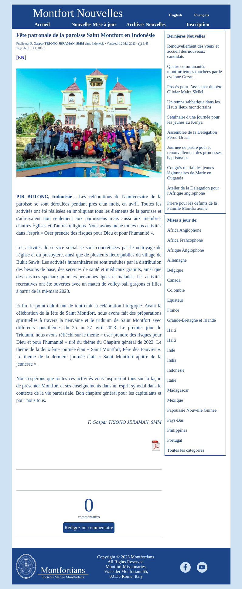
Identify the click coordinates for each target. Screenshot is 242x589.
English (175, 15)
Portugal (174, 440)
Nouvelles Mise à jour (94, 24)
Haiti (171, 330)
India (171, 360)
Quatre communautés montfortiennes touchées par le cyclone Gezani (194, 71)
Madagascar (178, 390)
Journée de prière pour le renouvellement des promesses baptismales (194, 152)
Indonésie (176, 370)
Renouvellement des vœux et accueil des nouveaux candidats (193, 51)
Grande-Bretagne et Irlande (191, 320)
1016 (41, 48)
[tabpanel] (126, 566)
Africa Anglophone (184, 230)
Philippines (177, 430)
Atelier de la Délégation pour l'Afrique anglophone (193, 191)
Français (201, 15)
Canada (174, 280)
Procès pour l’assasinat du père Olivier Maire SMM (195, 89)
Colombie (176, 290)
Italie (171, 380)
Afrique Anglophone (185, 250)
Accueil (42, 24)
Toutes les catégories (185, 450)
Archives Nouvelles (146, 24)
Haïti (171, 340)
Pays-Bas (175, 420)
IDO (33, 48)
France (173, 310)
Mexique (175, 400)
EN (21, 57)
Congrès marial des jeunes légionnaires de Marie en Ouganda (190, 172)
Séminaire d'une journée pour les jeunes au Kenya (193, 120)
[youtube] (202, 567)
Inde (171, 350)
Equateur (175, 300)
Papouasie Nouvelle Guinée (192, 410)
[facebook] (185, 567)
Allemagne (177, 260)
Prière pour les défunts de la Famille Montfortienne (192, 206)
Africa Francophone (185, 240)
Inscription (198, 24)
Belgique (175, 270)
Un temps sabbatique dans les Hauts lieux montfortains (193, 104)
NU (26, 48)
